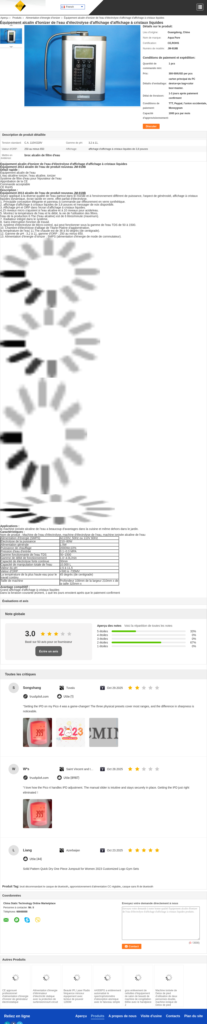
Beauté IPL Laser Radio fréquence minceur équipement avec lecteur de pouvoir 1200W (77, 996)
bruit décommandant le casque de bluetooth (44, 886)
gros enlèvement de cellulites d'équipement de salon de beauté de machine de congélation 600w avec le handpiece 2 (138, 997)
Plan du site (193, 1016)
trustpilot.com (39, 696)
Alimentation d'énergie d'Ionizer (43, 17)
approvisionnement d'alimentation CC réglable (95, 886)
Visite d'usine (151, 1016)
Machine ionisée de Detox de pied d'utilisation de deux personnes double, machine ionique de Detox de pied (166, 997)
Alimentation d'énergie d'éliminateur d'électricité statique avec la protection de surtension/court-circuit (45, 996)
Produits (17, 17)
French (74, 6)
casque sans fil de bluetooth (137, 886)
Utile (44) (36, 859)
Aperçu (4, 17)
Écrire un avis (48, 651)
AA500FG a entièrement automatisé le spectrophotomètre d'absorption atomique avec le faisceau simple (107, 996)
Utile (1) (68, 696)
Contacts (173, 1016)
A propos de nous (122, 1016)
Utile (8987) (71, 778)
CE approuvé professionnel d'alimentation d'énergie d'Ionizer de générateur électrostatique (15, 996)
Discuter (151, 126)
